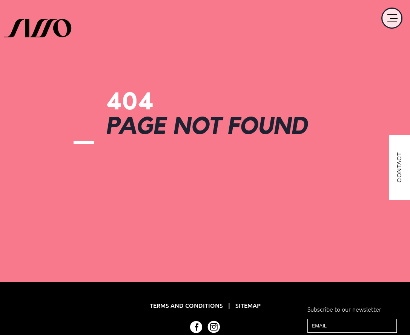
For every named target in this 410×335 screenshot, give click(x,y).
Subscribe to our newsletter (344, 309)
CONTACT (399, 167)
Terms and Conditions (187, 305)
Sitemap (248, 305)
